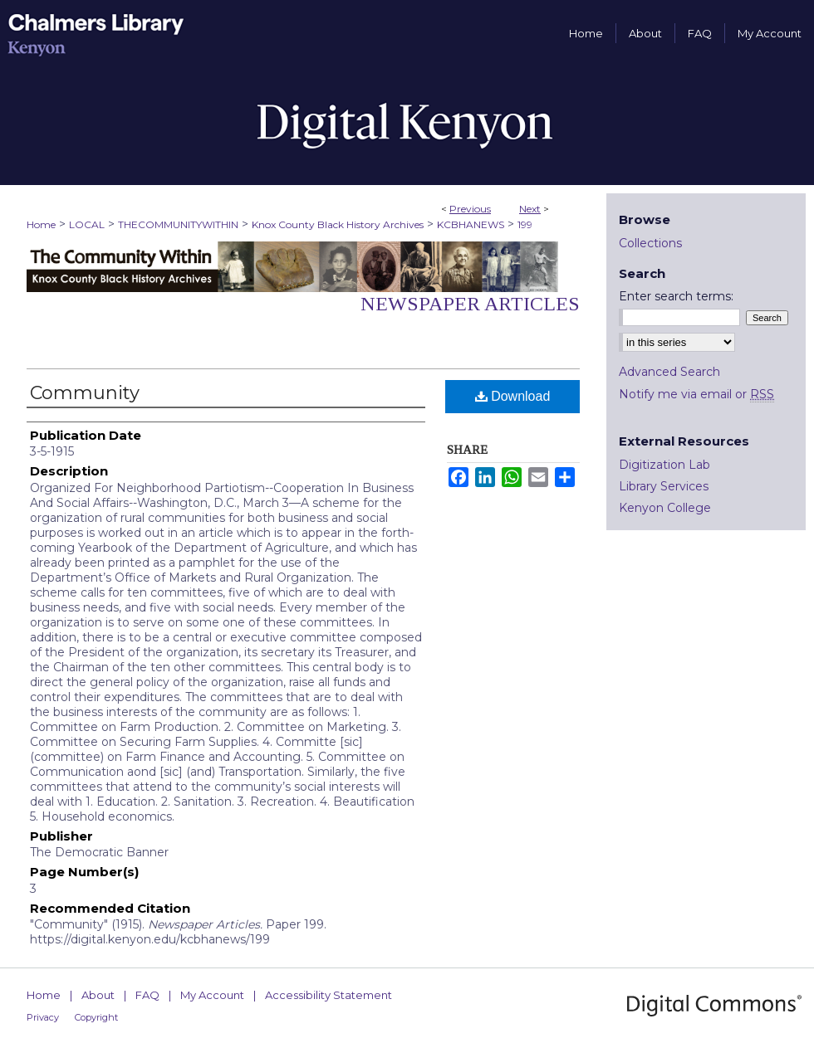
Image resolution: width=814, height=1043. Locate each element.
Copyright (96, 1017)
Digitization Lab (664, 464)
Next (530, 208)
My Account (212, 995)
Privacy (43, 1017)
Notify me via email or (696, 394)
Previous (470, 208)
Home (41, 224)
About (98, 995)
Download (513, 396)
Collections (650, 243)
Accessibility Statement (328, 995)
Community (85, 393)
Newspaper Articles (470, 303)
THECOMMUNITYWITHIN (178, 224)
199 (524, 224)
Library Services (664, 486)
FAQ (147, 995)
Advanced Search (669, 371)
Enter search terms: (676, 296)
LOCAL (87, 224)
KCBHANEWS (470, 224)
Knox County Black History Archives (338, 224)
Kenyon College (665, 507)
